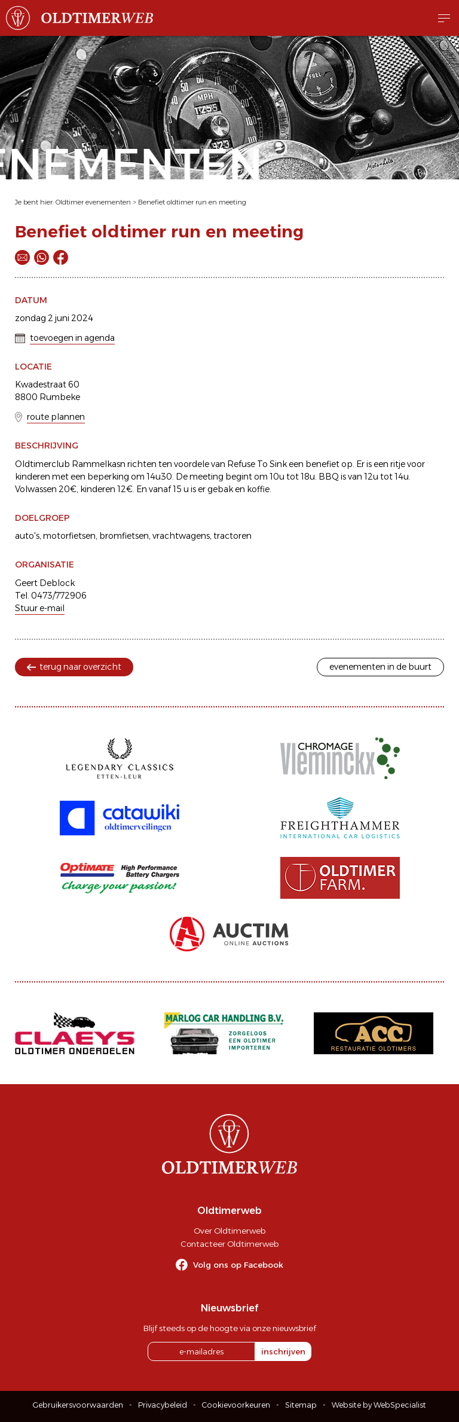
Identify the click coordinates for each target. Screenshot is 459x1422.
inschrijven (283, 1351)
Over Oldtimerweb (229, 1230)
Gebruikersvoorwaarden (78, 1404)
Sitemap (301, 1404)
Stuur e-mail (40, 608)
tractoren (232, 535)
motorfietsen (69, 535)
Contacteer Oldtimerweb (229, 1244)
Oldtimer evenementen (93, 202)
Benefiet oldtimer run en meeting (192, 202)
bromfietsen (124, 535)
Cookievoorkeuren (236, 1404)
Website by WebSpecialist (379, 1404)
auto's (27, 535)
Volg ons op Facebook (238, 1265)
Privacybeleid (162, 1404)
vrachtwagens (181, 535)
